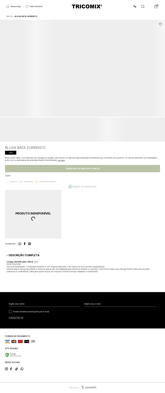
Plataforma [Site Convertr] (82, 387)
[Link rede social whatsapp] (22, 368)
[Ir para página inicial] (9, 16)
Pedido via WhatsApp (85, 186)
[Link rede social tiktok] (17, 368)
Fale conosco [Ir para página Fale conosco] (34, 6)
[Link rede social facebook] (12, 368)
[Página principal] (87, 7)
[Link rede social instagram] (7, 368)
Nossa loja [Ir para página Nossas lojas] (13, 6)
